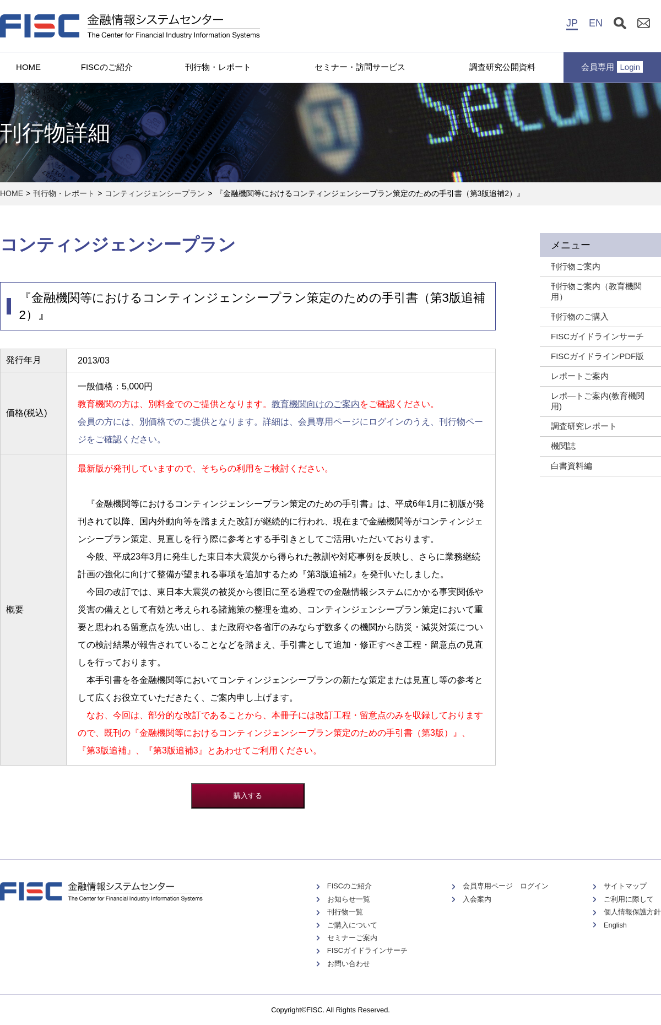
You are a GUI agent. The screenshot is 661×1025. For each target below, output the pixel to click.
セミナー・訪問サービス (360, 67)
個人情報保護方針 (632, 912)
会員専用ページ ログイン (506, 886)
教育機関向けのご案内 (316, 404)
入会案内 (477, 899)
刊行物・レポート (218, 67)
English (615, 925)
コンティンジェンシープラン (155, 193)
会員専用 (612, 67)
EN (596, 23)
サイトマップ (625, 886)
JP (572, 23)
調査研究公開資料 (502, 67)
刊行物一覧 (345, 912)
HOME (28, 67)
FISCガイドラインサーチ (367, 950)
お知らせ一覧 (348, 899)
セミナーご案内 (352, 938)
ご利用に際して (629, 899)
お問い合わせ (348, 963)
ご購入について (352, 925)
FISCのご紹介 (107, 67)
